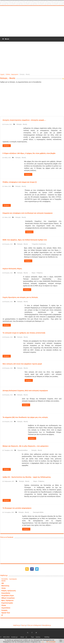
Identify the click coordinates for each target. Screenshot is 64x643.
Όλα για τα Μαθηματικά (34, 625)
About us (23, 637)
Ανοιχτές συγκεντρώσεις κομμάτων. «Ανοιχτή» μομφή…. (24, 120)
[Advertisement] (32, 21)
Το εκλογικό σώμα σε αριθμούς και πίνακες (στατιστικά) (24, 333)
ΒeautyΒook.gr (46, 625)
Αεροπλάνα (5, 608)
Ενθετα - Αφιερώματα (12, 74)
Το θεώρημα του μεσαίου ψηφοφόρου (17, 508)
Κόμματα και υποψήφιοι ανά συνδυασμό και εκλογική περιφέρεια (27, 213)
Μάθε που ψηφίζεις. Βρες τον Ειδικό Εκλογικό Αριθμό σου (25, 240)
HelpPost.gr (16, 625)
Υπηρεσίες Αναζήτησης (39, 244)
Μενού (5, 39)
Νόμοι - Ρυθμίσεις (37, 273)
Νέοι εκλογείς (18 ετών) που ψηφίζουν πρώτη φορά (22, 364)
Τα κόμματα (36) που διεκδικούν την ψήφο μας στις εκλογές (25, 417)
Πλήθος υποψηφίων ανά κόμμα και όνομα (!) (20, 182)
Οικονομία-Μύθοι (38, 512)
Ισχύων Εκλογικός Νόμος (12, 268)
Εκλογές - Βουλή (22, 124)
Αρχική (2, 74)
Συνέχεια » (6, 145)
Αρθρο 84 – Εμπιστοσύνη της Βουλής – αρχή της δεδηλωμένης (27, 477)
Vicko (3, 588)
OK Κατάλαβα (51, 642)
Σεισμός (4, 610)
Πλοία (3, 605)
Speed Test (5, 613)
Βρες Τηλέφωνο (7, 600)
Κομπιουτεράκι (7, 603)
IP (2, 615)
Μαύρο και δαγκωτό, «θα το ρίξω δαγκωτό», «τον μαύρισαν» (26, 446)
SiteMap (46, 637)
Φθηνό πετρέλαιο (8, 598)
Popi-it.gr (23, 625)
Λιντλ (3, 581)
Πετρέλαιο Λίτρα (7, 595)
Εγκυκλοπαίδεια (23, 450)
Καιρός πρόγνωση (8, 590)
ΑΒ (2, 583)
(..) (43, 642)
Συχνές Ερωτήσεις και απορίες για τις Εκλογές (20, 297)
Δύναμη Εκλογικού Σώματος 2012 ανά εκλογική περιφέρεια (25, 390)
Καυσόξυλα (5, 593)
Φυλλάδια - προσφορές (9, 579)
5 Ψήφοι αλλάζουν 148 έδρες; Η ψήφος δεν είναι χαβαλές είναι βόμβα (29, 153)
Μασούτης (5, 586)
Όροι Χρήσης (35, 637)
